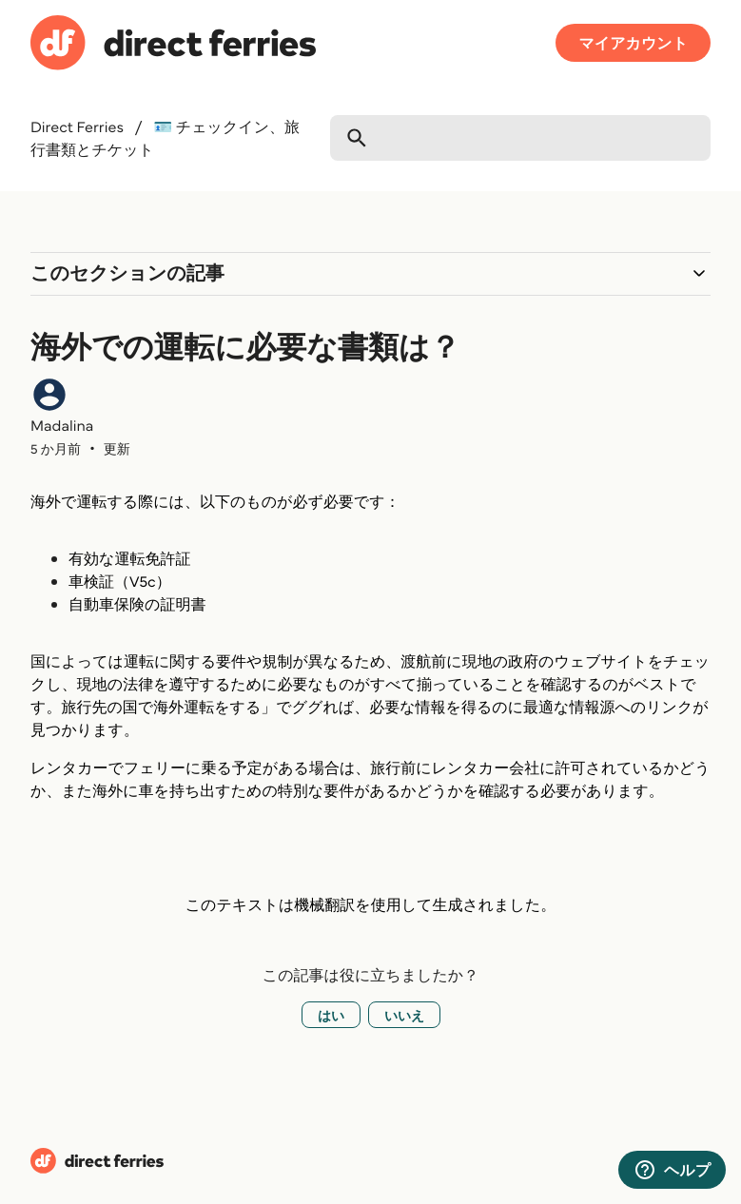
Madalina (61, 425)
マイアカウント (633, 42)
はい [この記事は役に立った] (331, 1014)
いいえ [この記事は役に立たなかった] (404, 1014)
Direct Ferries (77, 126)
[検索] (520, 138)
